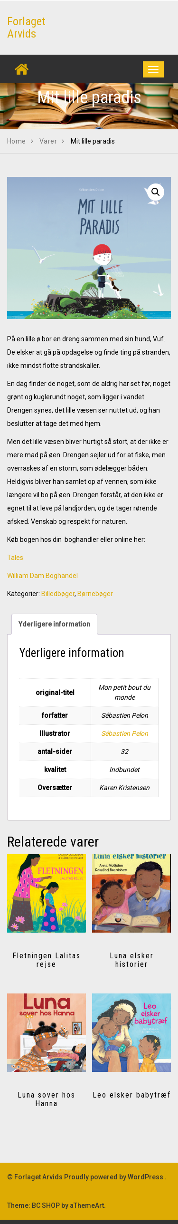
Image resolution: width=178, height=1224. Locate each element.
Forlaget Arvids (26, 27)
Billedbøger (58, 594)
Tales (15, 557)
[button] (155, 192)
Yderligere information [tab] (54, 624)
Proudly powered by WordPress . (115, 1177)
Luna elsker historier (132, 960)
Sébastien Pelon (124, 733)
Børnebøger (95, 594)
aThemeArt (87, 1205)
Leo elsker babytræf (132, 1094)
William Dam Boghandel (42, 575)
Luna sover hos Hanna (46, 1099)
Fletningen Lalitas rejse (46, 960)
